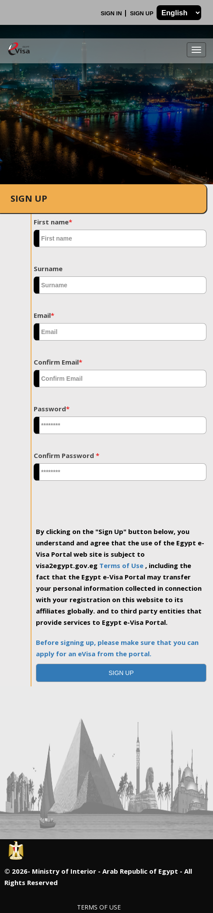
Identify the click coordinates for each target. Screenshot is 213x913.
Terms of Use (122, 565)
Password (52, 408)
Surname (48, 268)
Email (44, 315)
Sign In (112, 13)
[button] (121, 673)
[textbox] (120, 238)
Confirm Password (66, 455)
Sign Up (142, 13)
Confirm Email (58, 362)
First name (53, 221)
